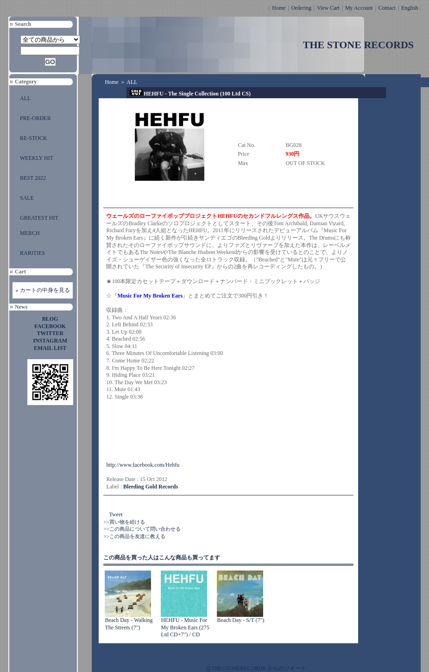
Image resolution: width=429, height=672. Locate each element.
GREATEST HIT (39, 218)
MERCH (30, 233)
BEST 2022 (33, 178)
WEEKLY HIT (36, 158)
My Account (359, 8)
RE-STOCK (33, 138)
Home (278, 8)
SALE (27, 198)
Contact (387, 8)
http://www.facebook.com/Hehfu (142, 465)
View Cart (328, 8)
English (409, 8)
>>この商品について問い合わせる (141, 529)
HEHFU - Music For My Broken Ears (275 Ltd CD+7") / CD (185, 627)
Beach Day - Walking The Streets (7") (128, 624)
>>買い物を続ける (124, 522)
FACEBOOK (50, 326)
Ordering (301, 8)
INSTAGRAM (50, 340)
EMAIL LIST (50, 348)
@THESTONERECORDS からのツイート (256, 668)
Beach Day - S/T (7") (240, 620)
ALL (25, 98)
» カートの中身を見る (43, 290)
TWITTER (50, 333)
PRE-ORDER (35, 118)
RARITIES (32, 253)
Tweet (115, 514)
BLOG (50, 319)
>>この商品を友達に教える (134, 536)
